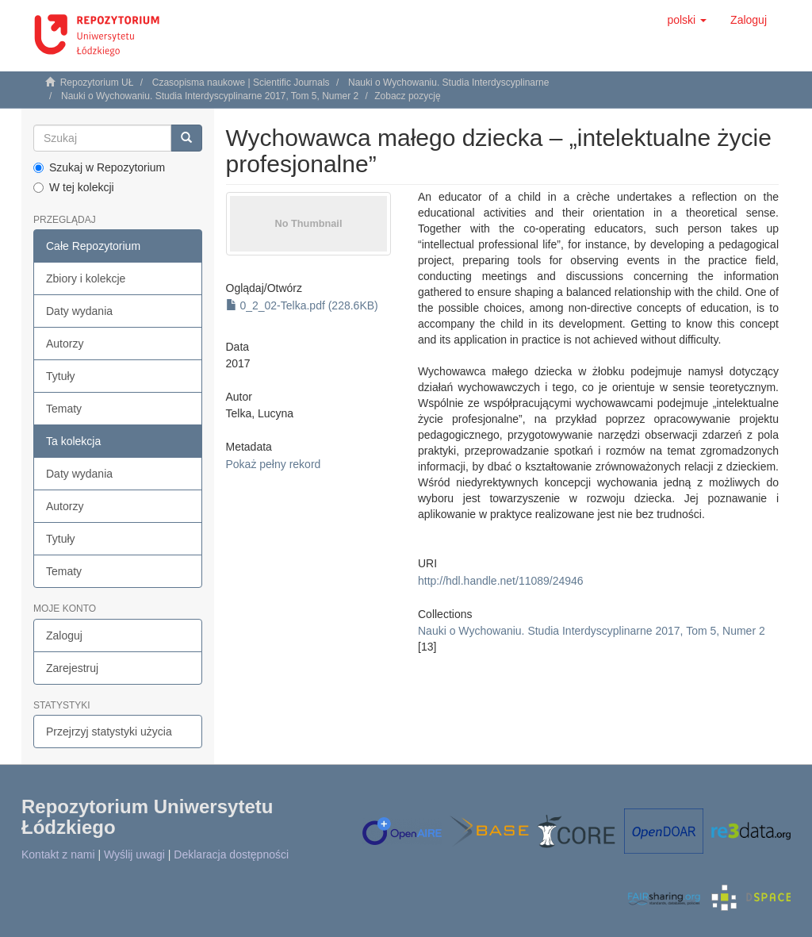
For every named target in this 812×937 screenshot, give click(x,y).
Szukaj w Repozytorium (99, 167)
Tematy (64, 408)
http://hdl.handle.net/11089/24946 (501, 580)
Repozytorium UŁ (97, 82)
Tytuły (60, 376)
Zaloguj (64, 635)
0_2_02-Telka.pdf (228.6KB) (302, 305)
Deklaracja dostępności (231, 854)
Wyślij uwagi (134, 854)
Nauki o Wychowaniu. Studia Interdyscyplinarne (448, 82)
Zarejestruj (72, 668)
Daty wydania (79, 311)
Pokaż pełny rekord (273, 464)
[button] (686, 20)
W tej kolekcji (73, 187)
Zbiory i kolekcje (85, 278)
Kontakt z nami (58, 854)
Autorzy (64, 343)
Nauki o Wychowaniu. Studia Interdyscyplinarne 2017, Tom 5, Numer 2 (209, 96)
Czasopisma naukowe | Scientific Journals (241, 82)
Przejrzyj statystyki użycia (109, 731)
